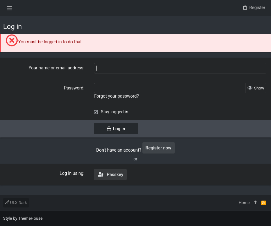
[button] (9, 7)
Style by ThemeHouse (22, 218)
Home (244, 202)
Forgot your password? (116, 96)
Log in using (71, 172)
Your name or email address (56, 67)
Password (73, 87)
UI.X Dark (16, 202)
